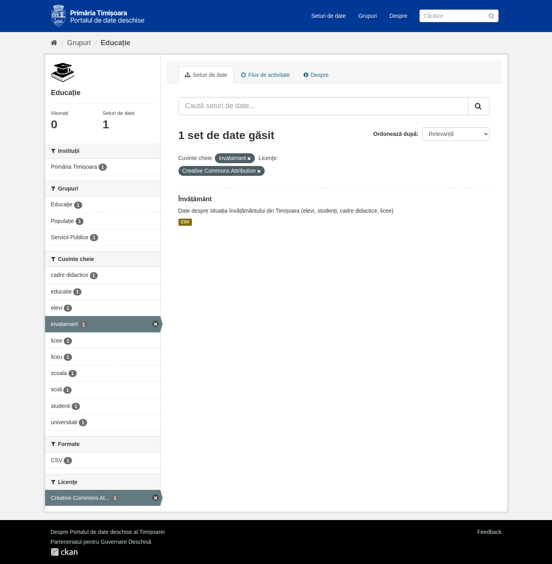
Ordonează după (395, 134)
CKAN (64, 552)
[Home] (54, 43)
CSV (185, 222)
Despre (398, 16)
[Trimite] (491, 15)
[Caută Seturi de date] (459, 16)
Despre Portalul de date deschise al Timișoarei (108, 532)
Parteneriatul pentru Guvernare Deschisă (101, 542)
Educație (116, 43)
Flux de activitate (265, 75)
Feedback (489, 532)
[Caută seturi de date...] (323, 106)
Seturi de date (328, 16)
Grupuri (368, 16)
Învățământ (195, 199)
